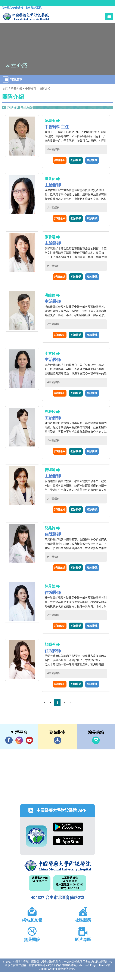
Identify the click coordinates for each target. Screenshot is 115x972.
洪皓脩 (50, 295)
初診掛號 (76, 160)
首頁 (5, 88)
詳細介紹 (59, 160)
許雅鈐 (50, 412)
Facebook (9, 740)
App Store (68, 840)
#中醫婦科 (53, 149)
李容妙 (50, 353)
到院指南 (57, 740)
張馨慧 (50, 237)
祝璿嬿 (50, 470)
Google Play (68, 827)
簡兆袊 (50, 528)
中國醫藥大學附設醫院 (57, 865)
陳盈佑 (50, 179)
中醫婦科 (30, 88)
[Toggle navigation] (109, 16)
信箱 (96, 740)
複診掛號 (92, 160)
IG (19, 740)
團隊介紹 (45, 88)
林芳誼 (50, 586)
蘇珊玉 (50, 120)
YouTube (29, 740)
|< (44, 702)
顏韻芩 (50, 644)
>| (70, 702)
